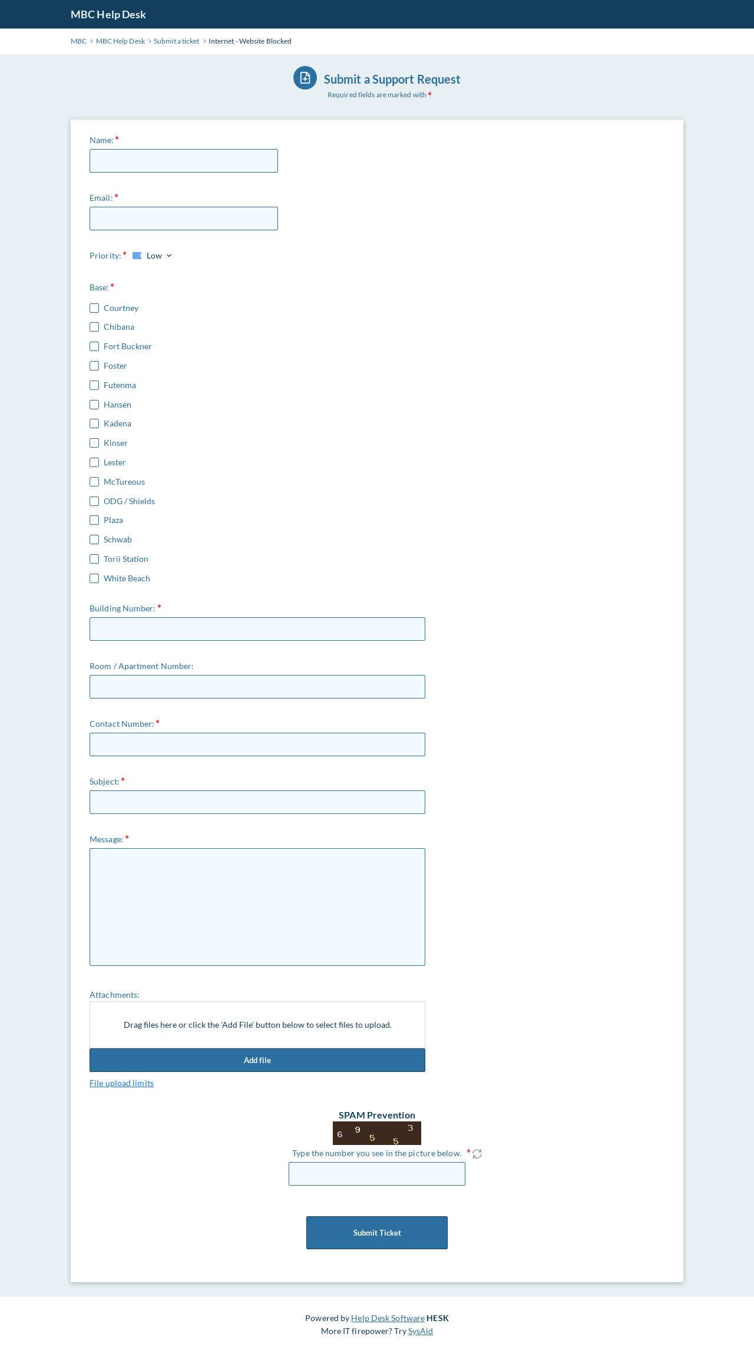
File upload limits (122, 1083)
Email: (101, 198)
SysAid (421, 1331)
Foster (115, 365)
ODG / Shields (129, 501)
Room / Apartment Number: (142, 666)
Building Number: (123, 608)
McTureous (124, 481)
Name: (102, 140)
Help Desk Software (388, 1318)
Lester (115, 462)
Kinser (116, 443)
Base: (100, 287)
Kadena (117, 423)
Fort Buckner (128, 346)
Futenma (120, 385)
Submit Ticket (377, 1233)
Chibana (119, 327)
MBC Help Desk (108, 14)
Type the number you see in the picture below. (377, 1153)
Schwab (118, 539)
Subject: (105, 781)
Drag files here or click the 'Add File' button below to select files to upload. (258, 1025)
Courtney (121, 308)
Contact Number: (122, 724)
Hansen (117, 404)
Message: (107, 839)
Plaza (113, 520)
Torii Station (126, 559)
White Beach (127, 578)
